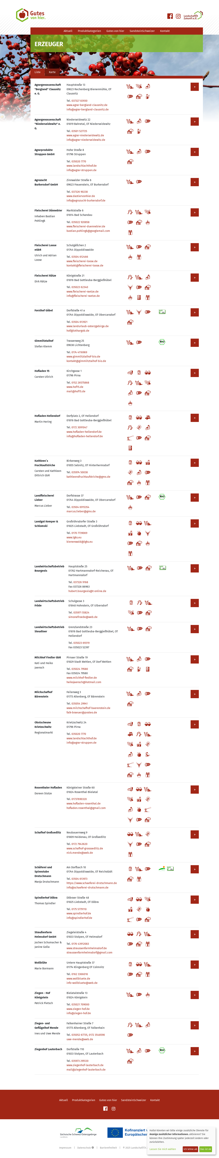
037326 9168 (80, 582)
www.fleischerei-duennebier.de (86, 226)
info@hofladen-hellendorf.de (85, 436)
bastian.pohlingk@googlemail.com (88, 230)
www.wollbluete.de (78, 978)
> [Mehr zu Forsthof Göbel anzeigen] (194, 312)
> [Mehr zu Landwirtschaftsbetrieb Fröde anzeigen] (194, 603)
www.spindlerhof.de (79, 913)
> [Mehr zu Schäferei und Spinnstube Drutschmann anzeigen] (194, 869)
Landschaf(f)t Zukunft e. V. (145, 1147)
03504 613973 (79, 878)
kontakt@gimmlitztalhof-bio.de (86, 361)
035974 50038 (80, 472)
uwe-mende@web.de (80, 1039)
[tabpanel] (116, 579)
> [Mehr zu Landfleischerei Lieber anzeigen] (194, 497)
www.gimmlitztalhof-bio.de (83, 356)
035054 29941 (80, 703)
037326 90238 (80, 191)
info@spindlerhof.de (79, 918)
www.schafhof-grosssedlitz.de (85, 848)
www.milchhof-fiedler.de (82, 677)
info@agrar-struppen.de (81, 170)
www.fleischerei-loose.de (82, 261)
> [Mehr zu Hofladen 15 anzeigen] (194, 373)
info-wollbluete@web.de (82, 982)
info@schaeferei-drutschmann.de (87, 887)
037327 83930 (79, 100)
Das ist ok (205, 1149)
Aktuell (68, 31)
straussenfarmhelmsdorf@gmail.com (89, 952)
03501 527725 (79, 131)
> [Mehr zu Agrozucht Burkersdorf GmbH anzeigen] (194, 182)
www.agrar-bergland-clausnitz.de (87, 105)
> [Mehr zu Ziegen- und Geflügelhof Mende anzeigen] (194, 1025)
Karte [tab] (52, 72)
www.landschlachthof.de (82, 165)
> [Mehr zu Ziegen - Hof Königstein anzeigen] (194, 995)
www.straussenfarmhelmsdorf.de (87, 948)
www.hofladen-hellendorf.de (84, 431)
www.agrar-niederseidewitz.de (85, 135)
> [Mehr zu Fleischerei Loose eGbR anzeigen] (194, 247)
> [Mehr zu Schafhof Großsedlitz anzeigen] (194, 834)
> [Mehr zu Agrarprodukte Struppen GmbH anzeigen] (194, 152)
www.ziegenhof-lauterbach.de (85, 1065)
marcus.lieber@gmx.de (81, 511)
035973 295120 (80, 1061)
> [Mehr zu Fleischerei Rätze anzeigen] (194, 277)
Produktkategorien (89, 31)
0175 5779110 (79, 909)
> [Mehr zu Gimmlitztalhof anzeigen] (194, 342)
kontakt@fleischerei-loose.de (85, 265)
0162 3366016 (80, 974)
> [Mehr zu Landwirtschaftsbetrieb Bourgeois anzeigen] (194, 568)
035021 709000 (80, 1004)
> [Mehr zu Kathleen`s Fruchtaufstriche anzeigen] (194, 462)
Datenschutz (84, 1147)
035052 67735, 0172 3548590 (88, 1034)
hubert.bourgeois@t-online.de (87, 591)
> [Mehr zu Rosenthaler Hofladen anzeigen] (194, 789)
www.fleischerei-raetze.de (83, 291)
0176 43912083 (80, 943)
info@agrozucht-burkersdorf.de (86, 200)
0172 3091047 (79, 427)
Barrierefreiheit (108, 1147)
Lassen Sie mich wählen (163, 1149)
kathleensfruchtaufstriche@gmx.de (88, 476)
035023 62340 (80, 287)
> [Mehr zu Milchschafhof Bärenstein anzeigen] (194, 694)
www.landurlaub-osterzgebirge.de (88, 326)
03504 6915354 (80, 507)
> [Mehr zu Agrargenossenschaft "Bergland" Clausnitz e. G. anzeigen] (194, 86)
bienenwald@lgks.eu (80, 541)
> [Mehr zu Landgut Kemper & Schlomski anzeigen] (194, 523)
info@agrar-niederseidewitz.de (86, 139)
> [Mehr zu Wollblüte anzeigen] (194, 964)
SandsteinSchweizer (142, 31)
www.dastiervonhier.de (81, 196)
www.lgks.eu (74, 537)
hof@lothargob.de (78, 330)
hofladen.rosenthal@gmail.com (86, 808)
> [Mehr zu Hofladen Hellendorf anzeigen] (194, 418)
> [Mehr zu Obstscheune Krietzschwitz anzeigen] (194, 724)
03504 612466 (80, 256)
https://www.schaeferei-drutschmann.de (92, 883)
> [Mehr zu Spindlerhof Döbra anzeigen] (194, 899)
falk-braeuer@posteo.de (82, 712)
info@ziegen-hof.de (79, 1013)
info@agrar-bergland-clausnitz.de (88, 109)
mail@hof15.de (76, 391)
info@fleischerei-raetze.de (83, 295)
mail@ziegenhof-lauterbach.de (86, 1069)
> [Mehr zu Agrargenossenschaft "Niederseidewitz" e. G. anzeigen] (194, 121)
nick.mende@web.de (80, 852)
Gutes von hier (115, 31)
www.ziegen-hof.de (78, 1009)
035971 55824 (81, 612)
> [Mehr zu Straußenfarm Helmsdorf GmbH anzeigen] (194, 934)
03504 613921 (79, 322)
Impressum (65, 1147)
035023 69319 (81, 642)
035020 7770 (79, 161)
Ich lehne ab (190, 1149)
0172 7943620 (79, 844)
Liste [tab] (38, 72)
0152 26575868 (80, 382)
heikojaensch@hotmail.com (84, 682)
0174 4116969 (79, 352)
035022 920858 (80, 222)
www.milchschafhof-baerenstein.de (88, 708)
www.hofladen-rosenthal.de (84, 803)
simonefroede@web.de (83, 617)
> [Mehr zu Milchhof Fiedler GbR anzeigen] (194, 659)
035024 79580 (80, 669)
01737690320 (79, 799)
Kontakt (165, 31)
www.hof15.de (75, 387)
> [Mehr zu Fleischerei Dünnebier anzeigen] (194, 212)
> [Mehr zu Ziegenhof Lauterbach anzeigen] (194, 1051)
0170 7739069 (79, 533)
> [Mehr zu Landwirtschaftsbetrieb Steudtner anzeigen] (194, 629)
